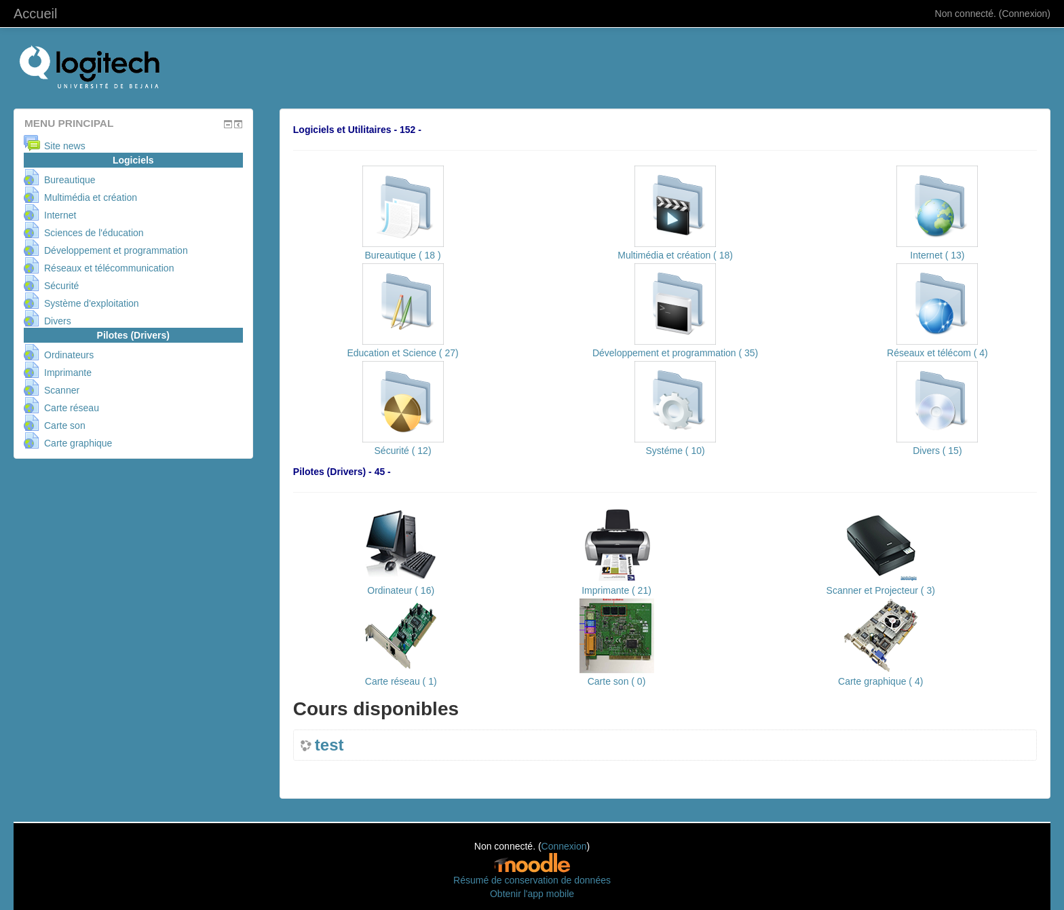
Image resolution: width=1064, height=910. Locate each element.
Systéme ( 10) (675, 450)
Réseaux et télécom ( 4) (937, 352)
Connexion (1024, 13)
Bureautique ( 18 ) (403, 255)
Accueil (35, 13)
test (329, 745)
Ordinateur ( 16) (400, 590)
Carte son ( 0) (617, 681)
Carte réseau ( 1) (401, 681)
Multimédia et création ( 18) (675, 255)
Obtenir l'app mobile (532, 893)
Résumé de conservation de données (532, 880)
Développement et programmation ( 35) (675, 352)
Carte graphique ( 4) (880, 681)
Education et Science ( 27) (402, 352)
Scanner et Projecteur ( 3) (880, 590)
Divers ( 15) (937, 450)
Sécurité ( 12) (403, 450)
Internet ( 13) (937, 255)
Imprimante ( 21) (616, 590)
